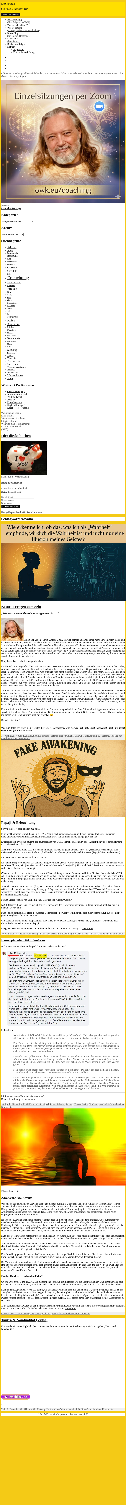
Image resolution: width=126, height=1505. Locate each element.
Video (4, 1409)
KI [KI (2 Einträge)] (8, 314)
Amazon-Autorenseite (18, 394)
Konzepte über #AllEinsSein (23, 940)
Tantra (49, 1409)
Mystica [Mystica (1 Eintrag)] (9, 333)
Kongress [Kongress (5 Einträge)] (12, 316)
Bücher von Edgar (16, 44)
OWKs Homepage (16, 391)
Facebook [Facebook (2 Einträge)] (11, 285)
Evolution (32, 735)
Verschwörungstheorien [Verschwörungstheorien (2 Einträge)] (17, 367)
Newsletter (66, 40)
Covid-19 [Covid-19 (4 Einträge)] (12, 270)
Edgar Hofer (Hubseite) (18, 407)
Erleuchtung (91, 735)
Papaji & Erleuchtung (18, 822)
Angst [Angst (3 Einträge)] (10, 250)
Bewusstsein (53, 933)
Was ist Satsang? (66, 29)
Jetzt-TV (11, 399)
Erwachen (78, 933)
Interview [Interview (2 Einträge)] (11, 306)
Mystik (30, 1313)
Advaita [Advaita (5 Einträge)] (11, 247)
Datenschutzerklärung (23, 52)
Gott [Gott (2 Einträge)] (9, 297)
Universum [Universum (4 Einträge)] (13, 363)
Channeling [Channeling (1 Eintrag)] (11, 264)
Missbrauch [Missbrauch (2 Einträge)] (12, 327)
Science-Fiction (58, 735)
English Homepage (16, 405)
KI (39, 735)
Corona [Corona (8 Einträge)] (12, 267)
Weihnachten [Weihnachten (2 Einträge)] (12, 372)
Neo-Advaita (90, 933)
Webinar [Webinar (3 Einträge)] (11, 369)
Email (4, 497)
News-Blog (66, 34)
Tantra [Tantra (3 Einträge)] (10, 355)
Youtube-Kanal (14, 397)
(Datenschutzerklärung (10, 492)
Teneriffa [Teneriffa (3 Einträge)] (11, 358)
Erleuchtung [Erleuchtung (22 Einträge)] (18, 277)
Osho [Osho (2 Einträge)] (9, 344)
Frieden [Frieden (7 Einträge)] (12, 288)
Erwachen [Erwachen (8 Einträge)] (14, 282)
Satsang (45, 735)
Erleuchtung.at (8, 3)
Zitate (77, 1104)
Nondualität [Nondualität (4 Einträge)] (13, 338)
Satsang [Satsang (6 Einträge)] (12, 349)
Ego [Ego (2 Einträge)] (9, 274)
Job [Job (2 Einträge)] (8, 311)
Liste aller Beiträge (11, 208)
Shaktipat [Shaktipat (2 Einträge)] (11, 353)
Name (4, 500)
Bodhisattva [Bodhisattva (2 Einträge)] (12, 261)
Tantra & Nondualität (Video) (24, 1320)
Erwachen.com (14, 402)
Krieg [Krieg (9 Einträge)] (11, 320)
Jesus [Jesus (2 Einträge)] (9, 308)
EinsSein (93, 1104)
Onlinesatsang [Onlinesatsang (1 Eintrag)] (11, 341)
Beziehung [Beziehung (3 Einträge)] (12, 256)
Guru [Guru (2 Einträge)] (9, 300)
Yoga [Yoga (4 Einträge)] (10, 378)
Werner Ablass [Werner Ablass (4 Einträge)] (15, 375)
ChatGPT (79, 735)
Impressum (18, 49)
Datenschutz (76, 1414)
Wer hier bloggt (66, 21)
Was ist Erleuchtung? (17, 25)
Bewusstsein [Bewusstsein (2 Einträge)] (12, 253)
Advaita (70, 735)
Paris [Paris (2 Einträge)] (9, 347)
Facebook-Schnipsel (39, 1104)
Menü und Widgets (10, 14)
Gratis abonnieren (10, 506)
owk (53, 1414)
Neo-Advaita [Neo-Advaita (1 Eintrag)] (11, 335)
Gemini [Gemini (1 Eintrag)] (9, 295)
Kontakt (11, 46)
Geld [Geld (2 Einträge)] (9, 292)
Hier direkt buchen (16, 436)
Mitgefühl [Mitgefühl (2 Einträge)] (11, 330)
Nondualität (104, 1104)
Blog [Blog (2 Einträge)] (9, 259)
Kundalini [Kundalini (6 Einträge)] (13, 324)
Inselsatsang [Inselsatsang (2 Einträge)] (12, 303)
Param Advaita (57, 1104)
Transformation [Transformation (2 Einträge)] (13, 361)
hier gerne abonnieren (24, 1099)
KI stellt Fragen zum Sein (21, 607)
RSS (86, 1414)
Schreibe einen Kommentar (17, 738)
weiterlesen (26, 730)
